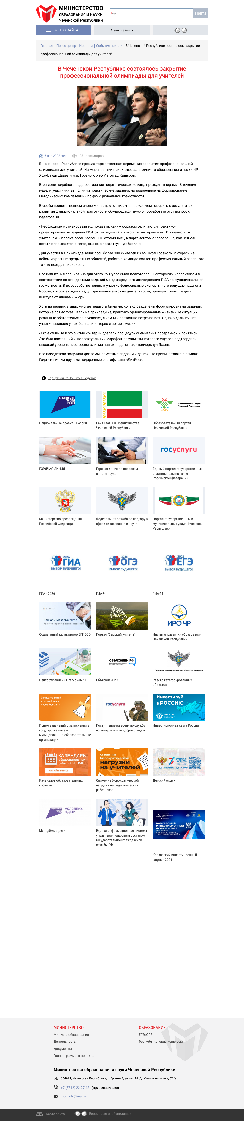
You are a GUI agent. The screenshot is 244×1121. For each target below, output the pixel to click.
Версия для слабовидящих (110, 1114)
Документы (63, 1049)
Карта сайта (55, 1114)
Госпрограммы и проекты (74, 1056)
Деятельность (65, 1042)
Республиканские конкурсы (161, 1042)
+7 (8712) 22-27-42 (75, 1088)
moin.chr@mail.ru (74, 1096)
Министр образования (71, 1035)
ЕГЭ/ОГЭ (146, 1035)
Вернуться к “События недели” (72, 378)
